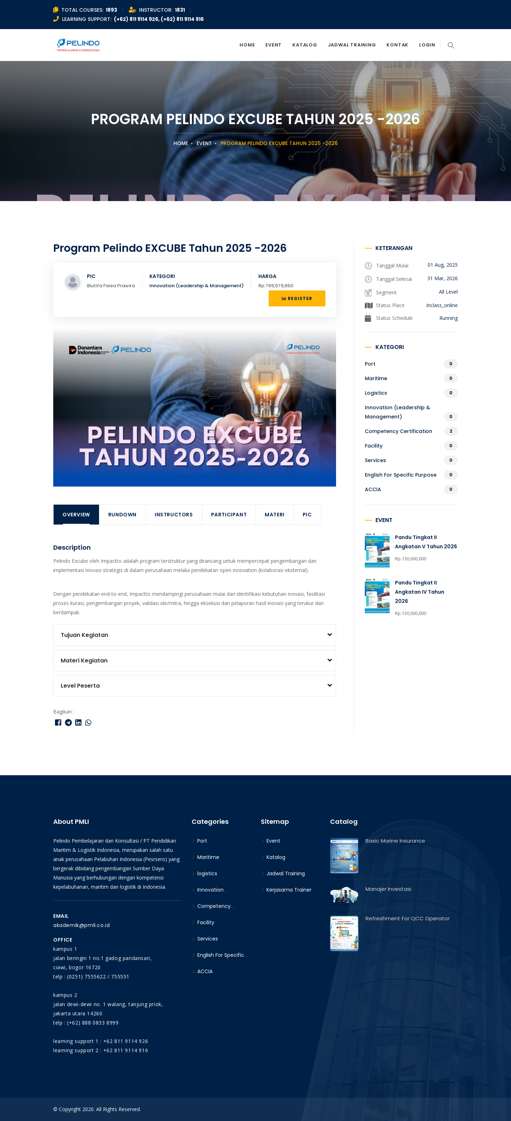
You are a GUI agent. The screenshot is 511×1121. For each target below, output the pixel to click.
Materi (275, 514)
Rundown (122, 514)
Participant (229, 514)
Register (297, 298)
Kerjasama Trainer (286, 889)
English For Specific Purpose (400, 474)
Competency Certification (398, 431)
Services (375, 460)
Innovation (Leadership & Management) (196, 285)
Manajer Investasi (388, 889)
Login (427, 44)
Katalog (304, 44)
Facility (374, 445)
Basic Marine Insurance (395, 840)
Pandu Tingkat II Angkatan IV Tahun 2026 (419, 592)
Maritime (376, 378)
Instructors (174, 514)
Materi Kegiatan (84, 660)
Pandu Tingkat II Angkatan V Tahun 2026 (426, 542)
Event (273, 44)
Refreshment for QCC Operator (408, 918)
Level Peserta (80, 686)
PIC (307, 514)
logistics (376, 392)
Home (247, 44)
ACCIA (373, 489)
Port (370, 363)
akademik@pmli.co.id (81, 925)
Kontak (397, 44)
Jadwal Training (352, 44)
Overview (76, 514)
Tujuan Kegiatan (84, 635)
